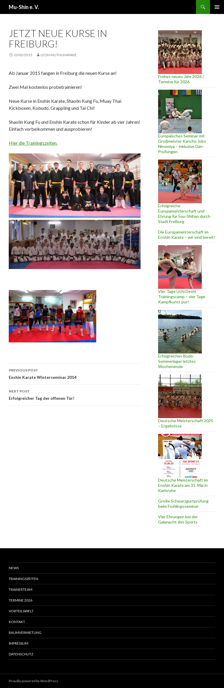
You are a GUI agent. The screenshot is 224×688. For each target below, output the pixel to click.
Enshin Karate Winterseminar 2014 (75, 373)
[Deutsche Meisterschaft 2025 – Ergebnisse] (180, 396)
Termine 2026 (20, 600)
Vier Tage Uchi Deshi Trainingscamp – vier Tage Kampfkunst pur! (181, 296)
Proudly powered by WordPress (33, 681)
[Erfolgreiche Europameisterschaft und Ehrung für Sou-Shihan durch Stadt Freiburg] (180, 181)
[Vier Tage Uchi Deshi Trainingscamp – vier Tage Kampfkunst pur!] (180, 267)
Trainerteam (20, 589)
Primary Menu (217, 7)
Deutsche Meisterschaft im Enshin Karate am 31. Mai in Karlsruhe (183, 485)
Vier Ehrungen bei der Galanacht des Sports (178, 519)
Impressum (18, 643)
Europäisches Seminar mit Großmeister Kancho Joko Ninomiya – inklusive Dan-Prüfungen (182, 143)
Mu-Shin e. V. (24, 7)
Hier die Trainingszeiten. (33, 143)
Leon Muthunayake (59, 55)
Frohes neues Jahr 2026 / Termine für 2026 (181, 79)
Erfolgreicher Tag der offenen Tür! (75, 394)
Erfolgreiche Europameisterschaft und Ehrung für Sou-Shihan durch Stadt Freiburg (184, 213)
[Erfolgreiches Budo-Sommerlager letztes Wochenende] (180, 331)
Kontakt (17, 622)
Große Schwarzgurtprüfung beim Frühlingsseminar (183, 503)
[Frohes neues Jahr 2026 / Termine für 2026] (180, 52)
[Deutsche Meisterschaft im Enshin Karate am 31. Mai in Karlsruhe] (180, 455)
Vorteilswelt (21, 611)
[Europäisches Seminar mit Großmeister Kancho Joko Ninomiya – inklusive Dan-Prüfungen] (180, 111)
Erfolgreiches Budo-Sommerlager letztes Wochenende (177, 361)
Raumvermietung (25, 632)
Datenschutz (21, 654)
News (14, 568)
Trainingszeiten (23, 578)
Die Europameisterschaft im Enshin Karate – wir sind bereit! (186, 234)
